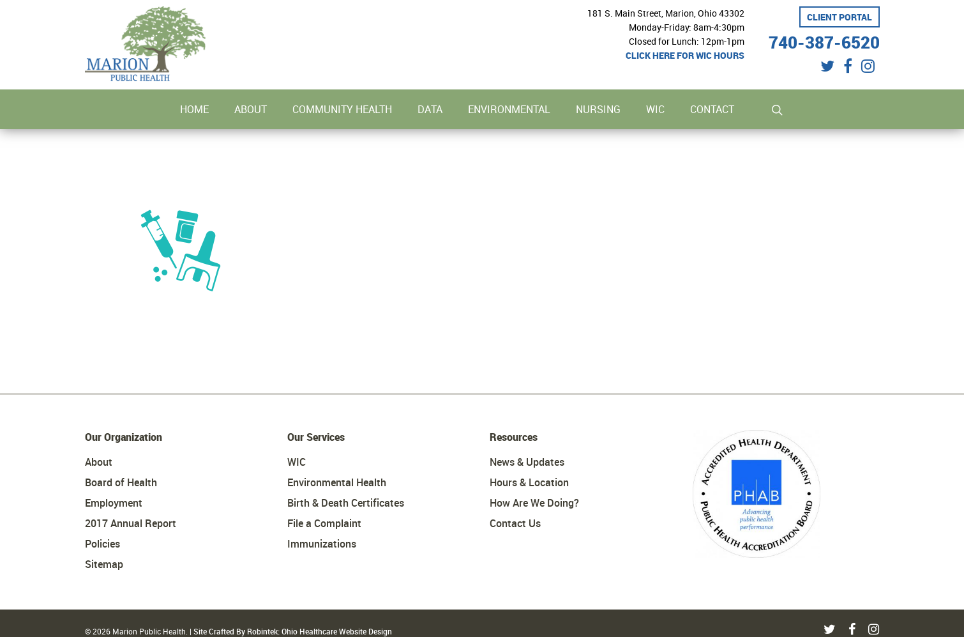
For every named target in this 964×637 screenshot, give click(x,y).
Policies (102, 544)
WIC (296, 462)
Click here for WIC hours (685, 55)
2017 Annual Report (130, 523)
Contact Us (515, 523)
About (98, 462)
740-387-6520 (824, 40)
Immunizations (321, 544)
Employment (113, 503)
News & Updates (527, 462)
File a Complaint (324, 523)
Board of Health (121, 482)
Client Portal (839, 17)
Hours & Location (529, 482)
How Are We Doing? (534, 503)
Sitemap (104, 564)
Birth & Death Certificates (345, 503)
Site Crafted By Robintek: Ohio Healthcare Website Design (292, 631)
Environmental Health (336, 482)
